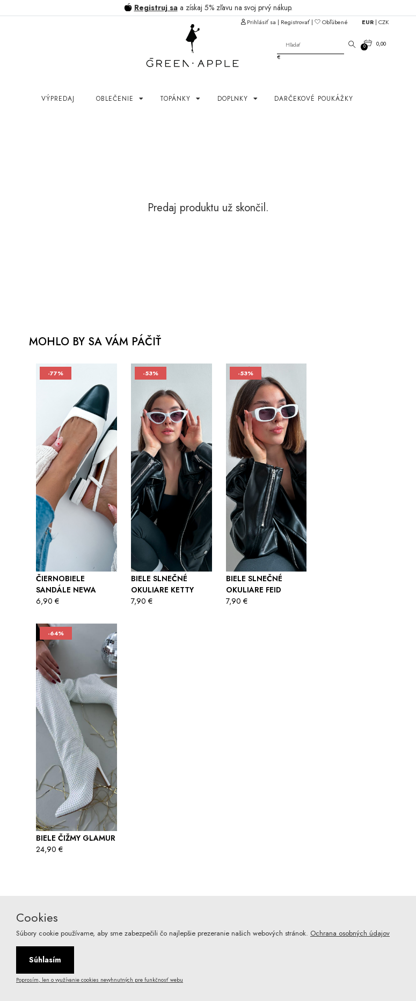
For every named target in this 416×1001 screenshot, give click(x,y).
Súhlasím (45, 959)
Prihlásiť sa (261, 22)
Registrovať (295, 22)
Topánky (176, 98)
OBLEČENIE (116, 98)
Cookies (37, 917)
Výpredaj (58, 98)
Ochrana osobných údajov (350, 933)
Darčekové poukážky (313, 98)
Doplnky (234, 98)
